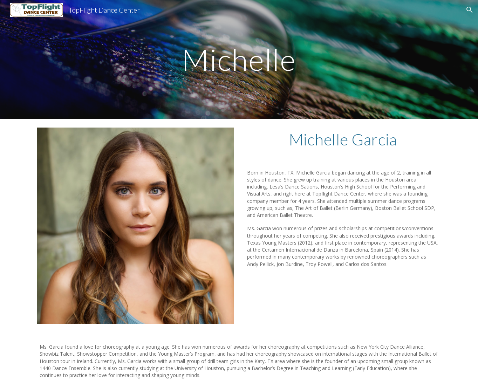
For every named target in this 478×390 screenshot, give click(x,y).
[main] (239, 59)
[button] (469, 9)
